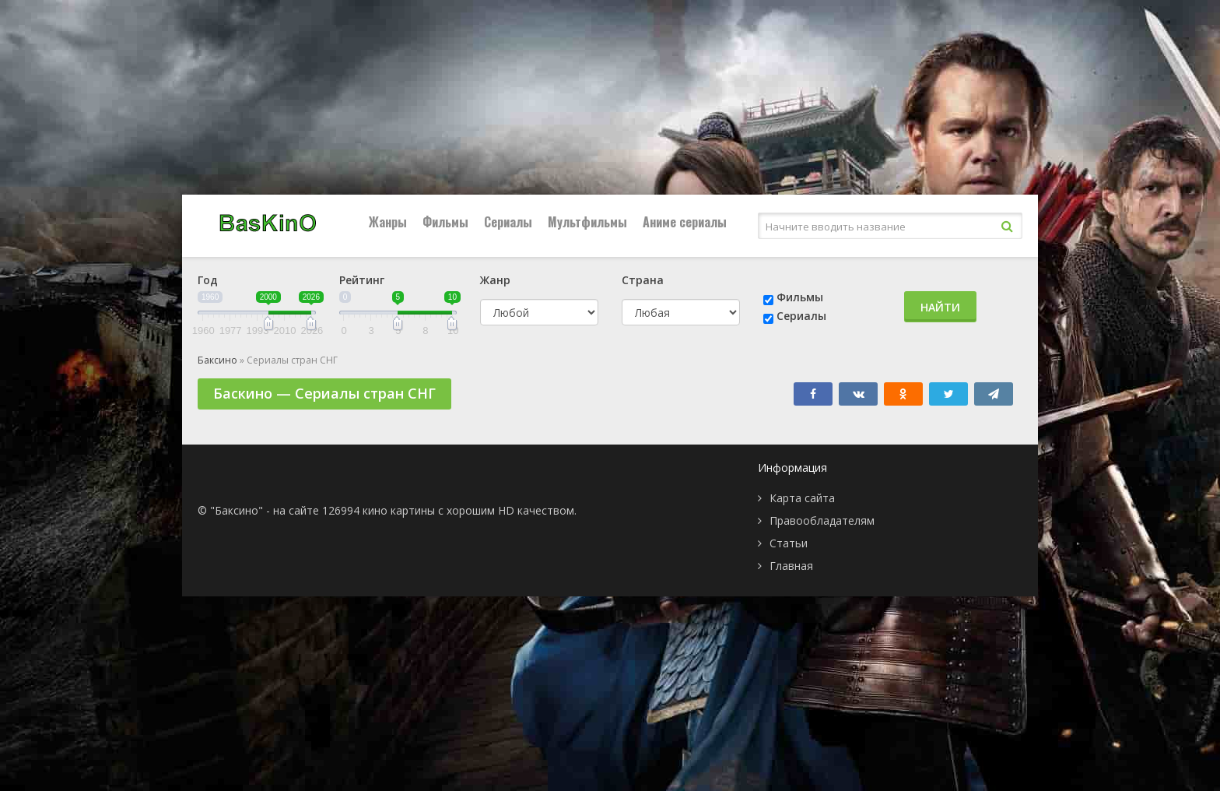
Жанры (388, 222)
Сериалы (508, 222)
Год (208, 279)
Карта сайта (802, 497)
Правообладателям (822, 520)
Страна (643, 279)
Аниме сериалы (685, 222)
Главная (791, 565)
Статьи (789, 543)
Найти (940, 307)
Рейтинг (361, 279)
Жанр (495, 279)
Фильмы (445, 222)
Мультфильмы (587, 222)
